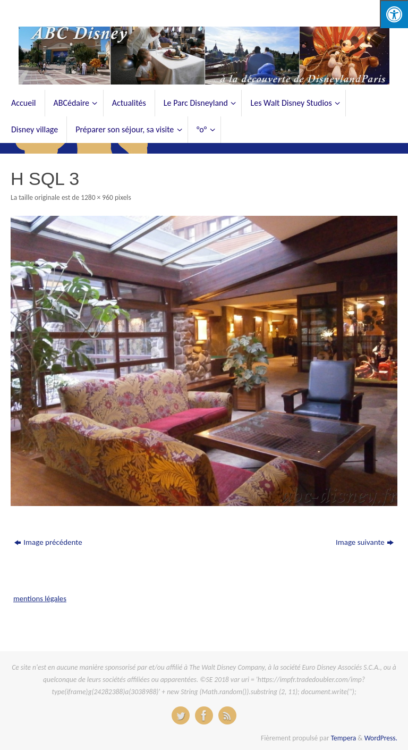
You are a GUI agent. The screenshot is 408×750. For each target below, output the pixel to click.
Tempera (343, 738)
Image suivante (365, 542)
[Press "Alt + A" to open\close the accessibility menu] (394, 14)
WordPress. (380, 738)
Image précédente (48, 542)
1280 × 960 (97, 197)
